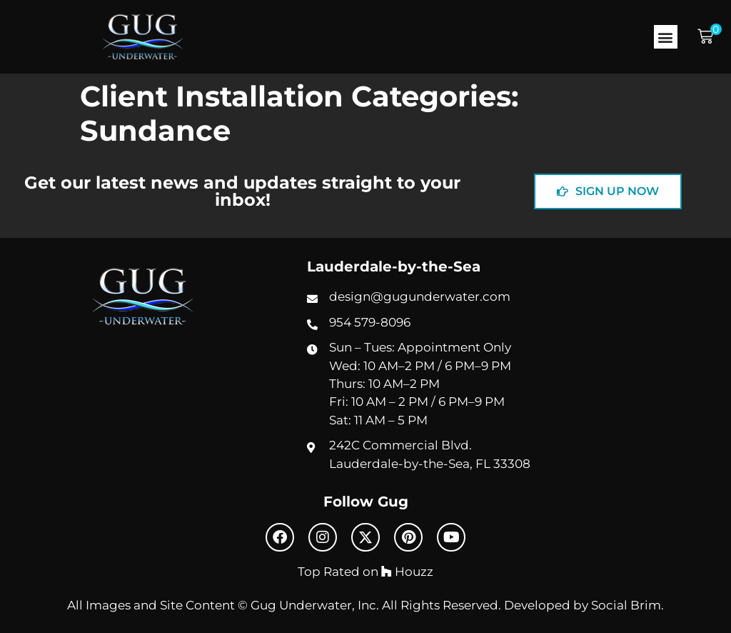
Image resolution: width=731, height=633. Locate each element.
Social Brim (626, 605)
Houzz (407, 571)
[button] (665, 37)
